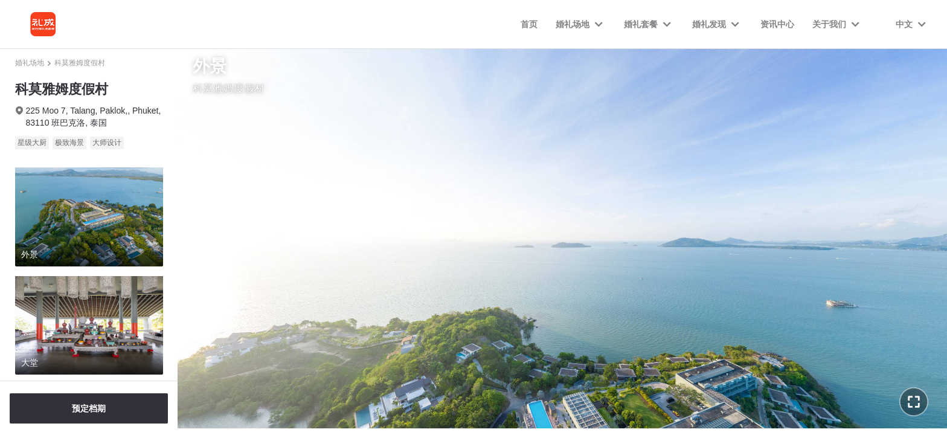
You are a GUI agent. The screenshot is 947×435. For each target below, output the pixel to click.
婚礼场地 (29, 63)
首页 (529, 24)
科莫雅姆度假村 (79, 63)
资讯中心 (777, 24)
